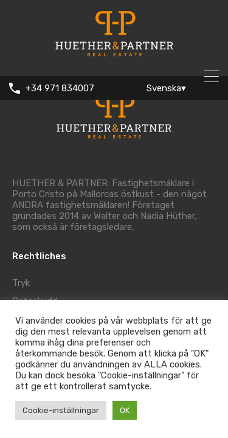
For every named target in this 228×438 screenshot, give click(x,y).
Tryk (21, 282)
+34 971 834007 (60, 88)
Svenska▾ (166, 88)
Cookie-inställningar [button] (60, 410)
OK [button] (125, 410)
